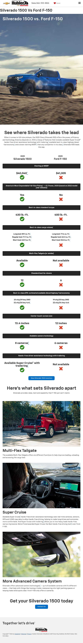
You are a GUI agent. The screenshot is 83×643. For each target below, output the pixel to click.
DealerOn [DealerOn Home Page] (17, 634)
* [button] (48, 142)
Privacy (29, 634)
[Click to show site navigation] (79, 3)
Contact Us (42, 606)
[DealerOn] (41, 630)
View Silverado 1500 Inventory (41, 378)
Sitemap (23, 634)
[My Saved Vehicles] (56, 3)
